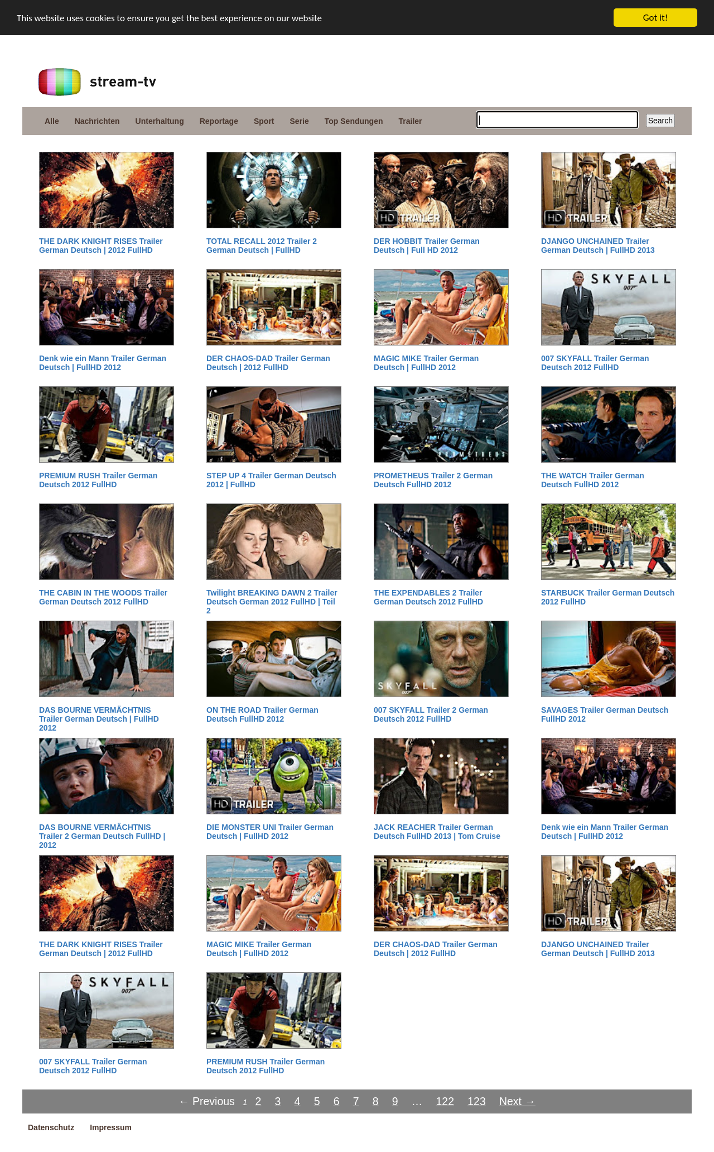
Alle (52, 121)
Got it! (655, 17)
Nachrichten (97, 121)
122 (445, 1101)
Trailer (410, 121)
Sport (264, 121)
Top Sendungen (354, 121)
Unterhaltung (160, 121)
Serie (299, 121)
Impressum (111, 1127)
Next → (517, 1101)
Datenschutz (51, 1127)
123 (476, 1101)
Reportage (219, 121)
